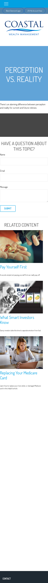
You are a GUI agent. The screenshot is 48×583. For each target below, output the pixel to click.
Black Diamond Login (13, 11)
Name (2, 154)
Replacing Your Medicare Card (18, 375)
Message (4, 187)
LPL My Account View (35, 11)
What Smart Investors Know (17, 320)
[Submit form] (8, 208)
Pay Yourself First (13, 266)
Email (2, 170)
